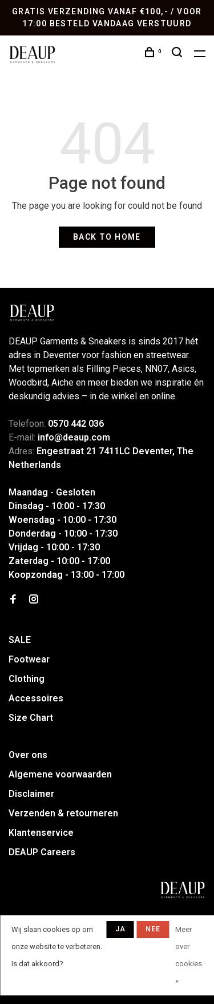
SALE (20, 639)
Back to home (107, 236)
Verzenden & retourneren (63, 813)
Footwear (29, 659)
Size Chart (31, 717)
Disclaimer (31, 793)
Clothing (27, 678)
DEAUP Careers (42, 852)
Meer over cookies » (188, 955)
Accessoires (36, 698)
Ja (120, 929)
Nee (153, 929)
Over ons (28, 754)
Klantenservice (41, 832)
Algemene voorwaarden (60, 774)
